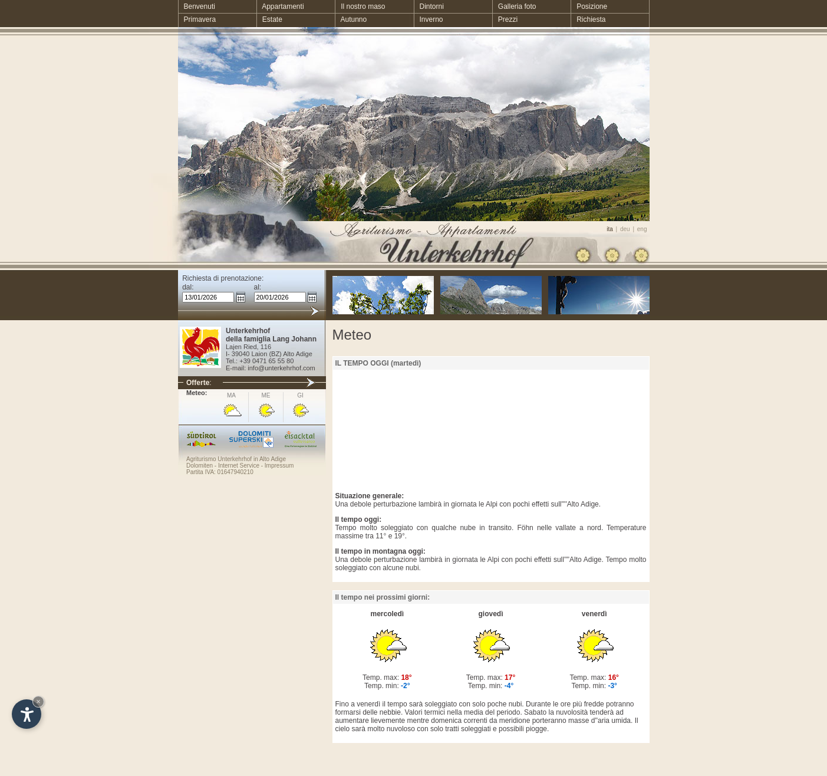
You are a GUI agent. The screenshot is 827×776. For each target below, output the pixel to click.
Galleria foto (514, 6)
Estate (269, 19)
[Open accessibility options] (26, 714)
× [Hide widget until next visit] (38, 701)
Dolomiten (199, 465)
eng (642, 229)
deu (625, 229)
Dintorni (428, 6)
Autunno (351, 19)
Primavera (197, 19)
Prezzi (505, 19)
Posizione (589, 6)
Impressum (279, 465)
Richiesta (588, 19)
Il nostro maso (360, 6)
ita (610, 229)
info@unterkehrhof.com (281, 367)
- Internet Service (236, 465)
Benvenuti (196, 6)
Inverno (428, 19)
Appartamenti (280, 6)
